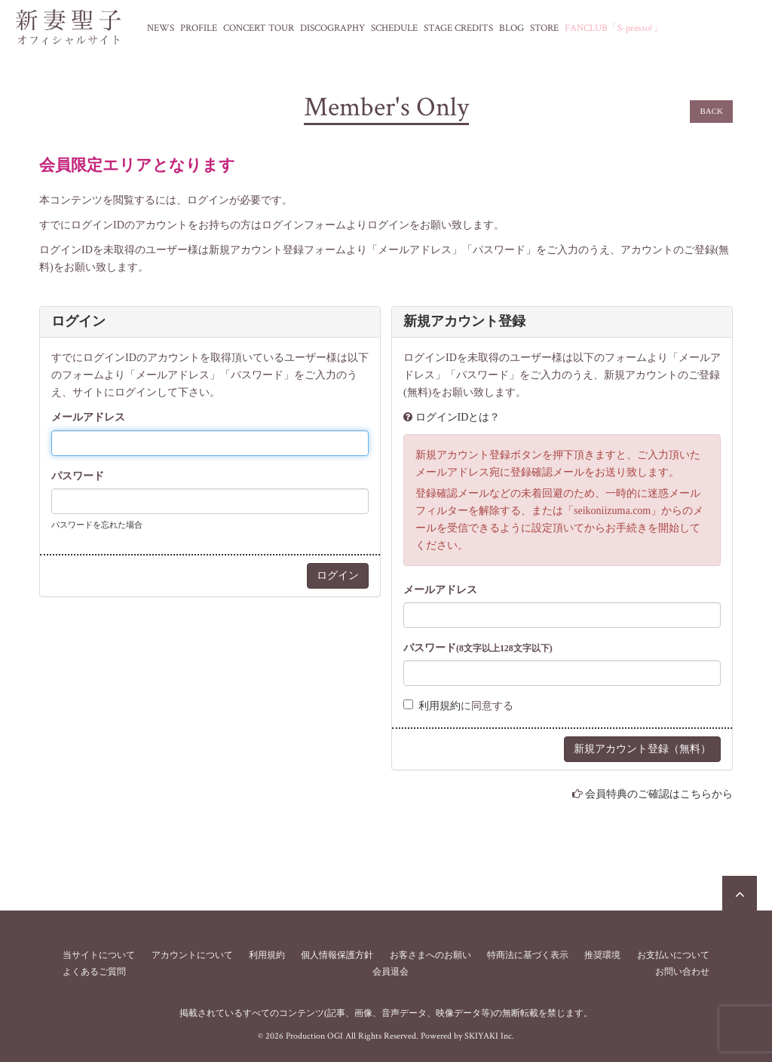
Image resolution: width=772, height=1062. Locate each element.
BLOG (511, 28)
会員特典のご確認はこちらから (659, 794)
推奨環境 (602, 955)
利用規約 (439, 706)
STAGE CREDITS (458, 28)
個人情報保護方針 (337, 955)
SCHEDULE (394, 28)
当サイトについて (99, 955)
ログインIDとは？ (458, 417)
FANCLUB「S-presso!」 (614, 28)
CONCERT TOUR (258, 28)
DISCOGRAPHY (332, 28)
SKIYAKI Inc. (489, 1036)
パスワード (77, 476)
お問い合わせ (682, 971)
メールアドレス (88, 417)
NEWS (160, 28)
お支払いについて (673, 955)
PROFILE (198, 28)
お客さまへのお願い (430, 955)
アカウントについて (192, 955)
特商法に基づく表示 (527, 955)
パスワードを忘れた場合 (96, 524)
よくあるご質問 (94, 971)
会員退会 (390, 971)
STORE (544, 28)
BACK (711, 110)
